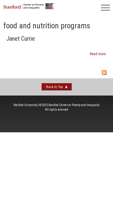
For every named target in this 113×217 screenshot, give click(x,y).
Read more (98, 54)
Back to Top (54, 87)
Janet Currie (20, 38)
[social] (90, 7)
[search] (78, 7)
